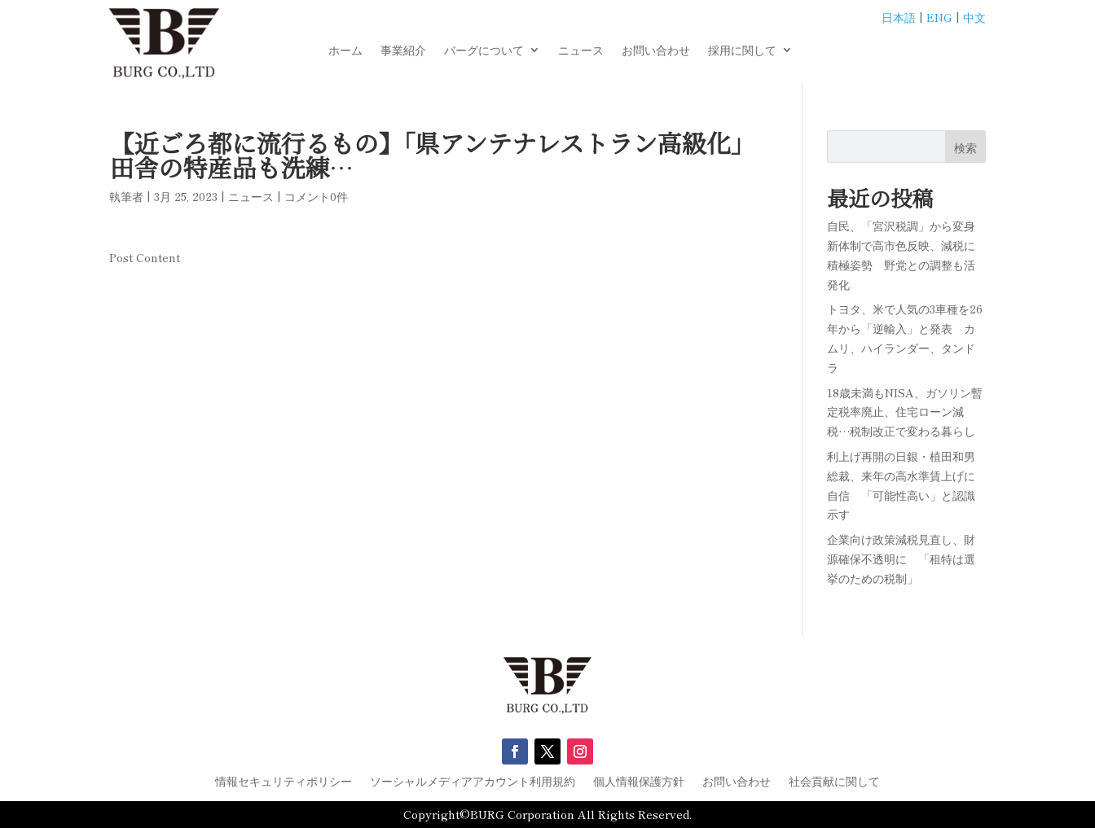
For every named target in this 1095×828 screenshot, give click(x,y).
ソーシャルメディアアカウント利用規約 (472, 782)
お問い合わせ (656, 51)
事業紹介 (403, 51)
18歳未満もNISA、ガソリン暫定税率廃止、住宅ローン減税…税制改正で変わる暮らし (905, 412)
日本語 (899, 17)
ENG (939, 17)
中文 (974, 17)
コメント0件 (316, 196)
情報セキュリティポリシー (283, 782)
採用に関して (742, 51)
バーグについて (484, 51)
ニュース (581, 51)
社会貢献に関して (834, 782)
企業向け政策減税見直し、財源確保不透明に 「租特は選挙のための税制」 (901, 558)
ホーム (345, 51)
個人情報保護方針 (638, 782)
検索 (965, 147)
